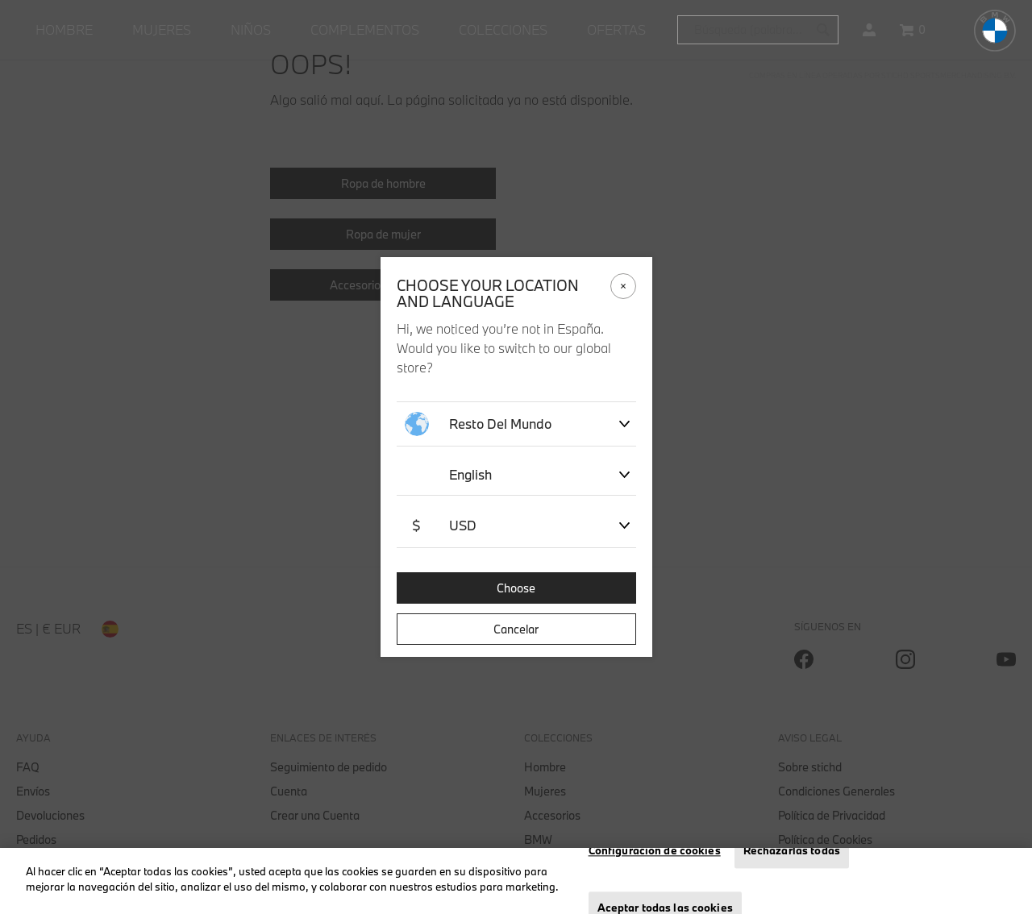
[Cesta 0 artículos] (913, 30)
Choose (516, 588)
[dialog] (516, 457)
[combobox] (757, 29)
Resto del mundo (478, 424)
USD (440, 525)
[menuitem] (64, 30)
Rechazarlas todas (791, 850)
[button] (869, 30)
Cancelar (516, 629)
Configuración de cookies (655, 850)
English (470, 474)
